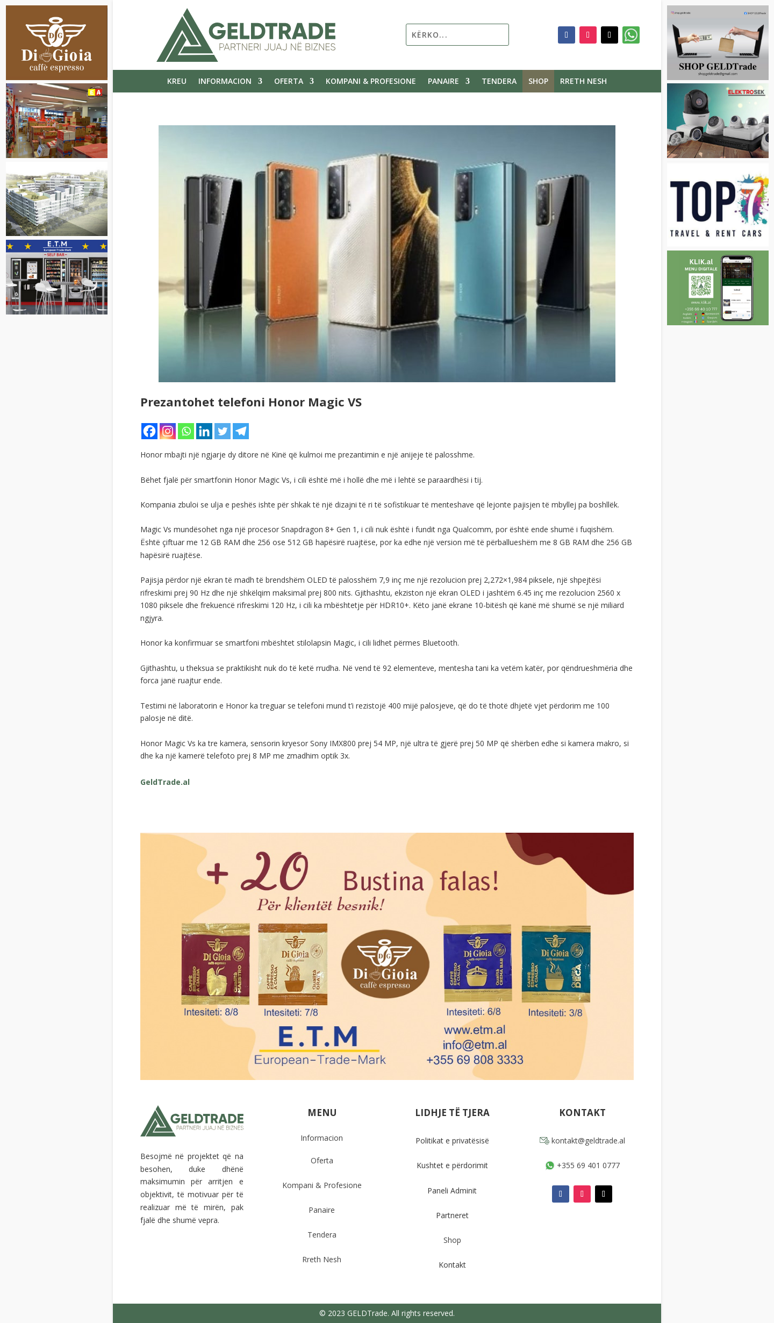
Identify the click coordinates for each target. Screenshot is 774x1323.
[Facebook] (149, 431)
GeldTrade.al (165, 782)
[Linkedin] (204, 431)
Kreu (177, 81)
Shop (538, 81)
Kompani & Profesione (371, 81)
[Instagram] (168, 431)
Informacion (225, 81)
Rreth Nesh (583, 81)
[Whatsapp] (186, 431)
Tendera (499, 81)
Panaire (443, 81)
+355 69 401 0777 (582, 1165)
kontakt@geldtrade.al (582, 1140)
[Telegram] (241, 431)
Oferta (288, 81)
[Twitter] (222, 431)
